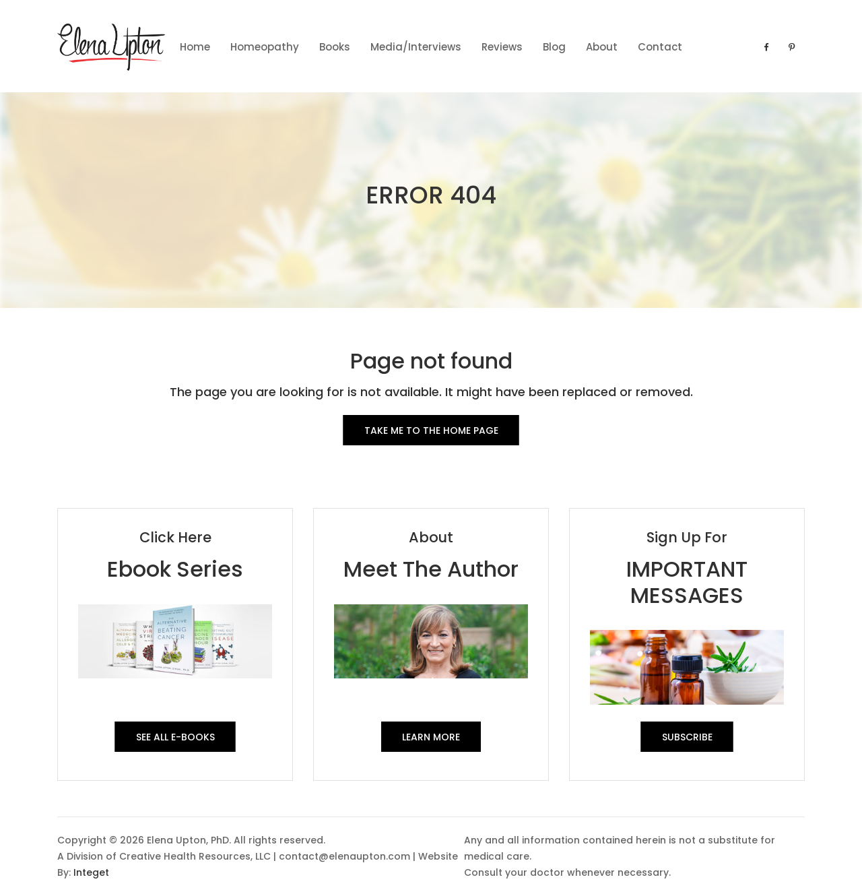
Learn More (431, 737)
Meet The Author (431, 569)
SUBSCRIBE (687, 737)
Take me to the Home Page (431, 430)
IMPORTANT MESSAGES (687, 582)
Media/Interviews (415, 47)
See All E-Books (175, 737)
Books (334, 47)
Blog (554, 47)
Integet (91, 872)
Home (195, 47)
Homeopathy (264, 47)
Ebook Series (175, 569)
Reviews (502, 47)
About (602, 47)
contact (660, 47)
